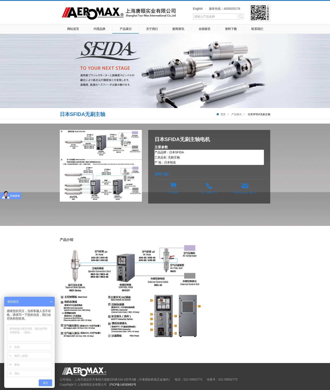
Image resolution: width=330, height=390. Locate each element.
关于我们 (152, 29)
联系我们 (257, 29)
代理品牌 (99, 29)
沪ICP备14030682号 (122, 384)
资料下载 (231, 29)
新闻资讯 (178, 29)
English (198, 8)
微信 (260, 12)
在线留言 (204, 29)
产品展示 (126, 29)
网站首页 (73, 29)
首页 (223, 114)
